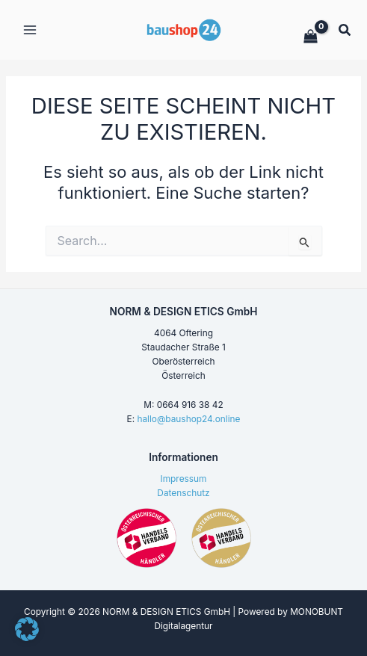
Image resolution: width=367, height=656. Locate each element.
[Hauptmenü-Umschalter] (30, 30)
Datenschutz (183, 493)
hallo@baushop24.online (188, 419)
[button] (345, 32)
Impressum (184, 479)
